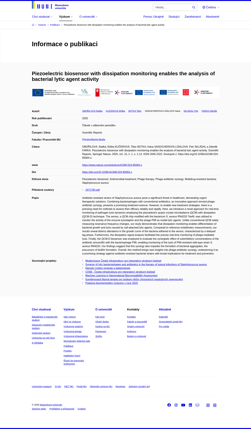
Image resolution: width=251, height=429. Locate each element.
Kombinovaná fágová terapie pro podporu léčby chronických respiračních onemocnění (134, 279)
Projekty (68, 351)
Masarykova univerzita (51, 404)
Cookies (82, 409)
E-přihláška (37, 343)
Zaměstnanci (193, 16)
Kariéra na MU (102, 326)
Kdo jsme (100, 317)
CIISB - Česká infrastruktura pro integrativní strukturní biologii (120, 271)
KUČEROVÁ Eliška (115, 111)
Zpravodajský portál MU (170, 321)
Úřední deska (102, 321)
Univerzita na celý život (43, 338)
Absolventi (212, 16)
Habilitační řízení (72, 355)
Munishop (120, 386)
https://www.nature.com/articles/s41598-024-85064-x (112, 165)
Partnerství (100, 331)
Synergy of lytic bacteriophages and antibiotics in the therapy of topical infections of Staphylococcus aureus (146, 264)
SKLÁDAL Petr (191, 111)
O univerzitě (103, 309)
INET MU (68, 386)
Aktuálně (165, 309)
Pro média (164, 326)
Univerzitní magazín (42, 386)
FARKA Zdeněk (209, 111)
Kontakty (131, 317)
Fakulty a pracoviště (137, 321)
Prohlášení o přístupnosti (61, 409)
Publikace (68, 346)
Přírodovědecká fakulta (93, 139)
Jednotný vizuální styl (139, 386)
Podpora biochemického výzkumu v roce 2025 (111, 283)
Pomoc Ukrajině (153, 16)
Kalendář (163, 317)
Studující (174, 16)
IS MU (58, 386)
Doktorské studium (41, 333)
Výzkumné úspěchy (73, 326)
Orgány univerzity (136, 326)
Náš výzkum (70, 317)
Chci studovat (41, 309)
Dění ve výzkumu (72, 321)
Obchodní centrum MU (101, 386)
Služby (98, 336)
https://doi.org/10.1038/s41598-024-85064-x (107, 172)
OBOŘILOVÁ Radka (92, 111)
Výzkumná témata (72, 331)
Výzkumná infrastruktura (76, 336)
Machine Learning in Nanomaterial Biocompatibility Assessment (121, 275)
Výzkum (69, 309)
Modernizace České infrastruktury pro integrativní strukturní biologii (123, 260)
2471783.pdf (92, 190)
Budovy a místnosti (136, 336)
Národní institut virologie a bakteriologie (107, 268)
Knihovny (131, 331)
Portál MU (82, 386)
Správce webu (39, 409)
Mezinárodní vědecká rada (77, 341)
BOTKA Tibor (135, 111)
